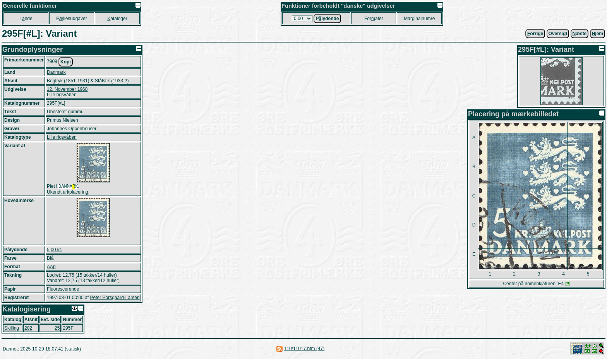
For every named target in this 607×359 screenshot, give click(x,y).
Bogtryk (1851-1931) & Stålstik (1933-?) (88, 80)
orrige (535, 33)
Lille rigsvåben (62, 137)
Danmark (56, 72)
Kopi (65, 62)
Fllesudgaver (71, 18)
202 (28, 329)
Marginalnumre (419, 18)
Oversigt (558, 33)
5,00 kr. (54, 250)
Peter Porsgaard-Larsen (114, 298)
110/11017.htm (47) (304, 349)
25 (57, 329)
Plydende (327, 18)
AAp (51, 267)
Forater (373, 18)
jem (597, 33)
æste (580, 33)
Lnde (25, 18)
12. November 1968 (67, 89)
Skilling (11, 329)
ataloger (117, 18)
